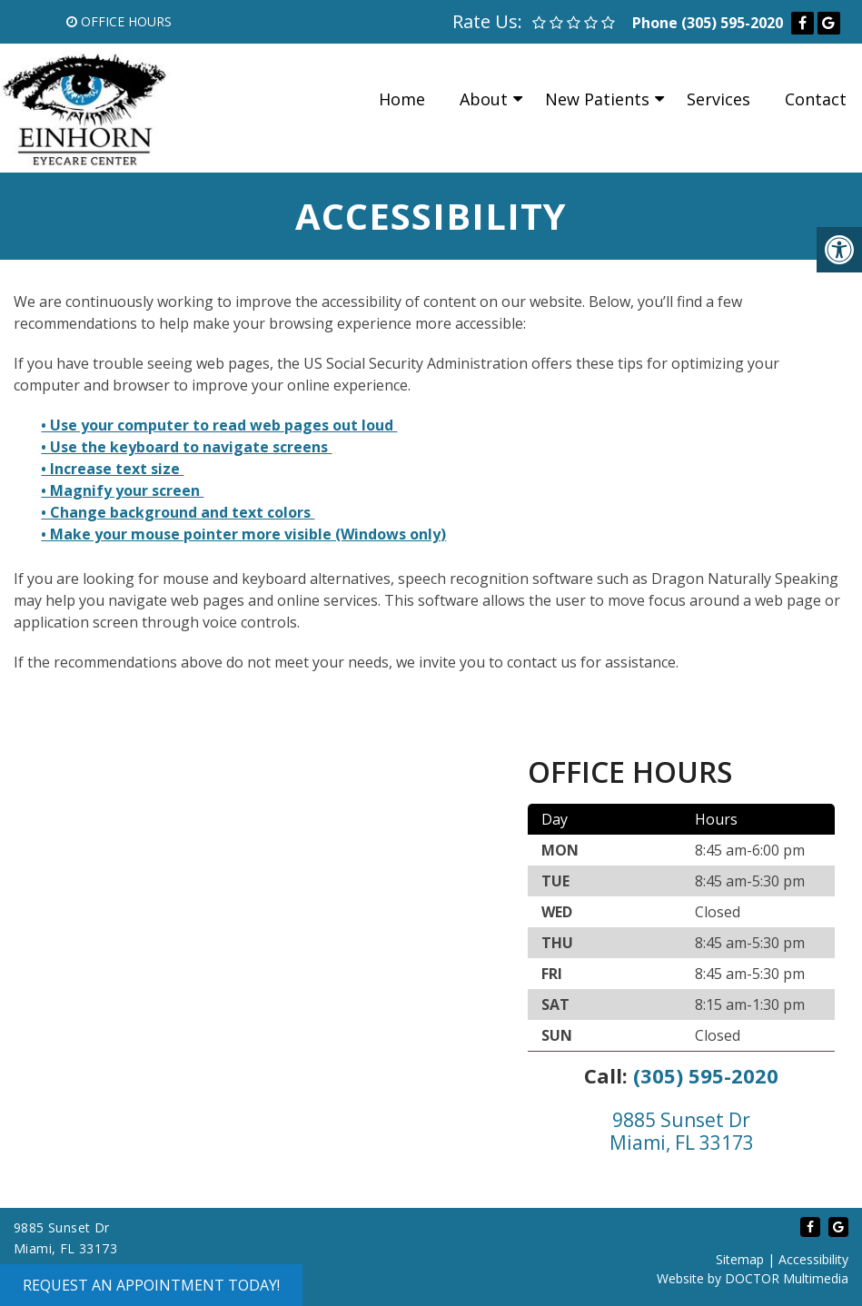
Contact (816, 99)
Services (718, 99)
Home (402, 99)
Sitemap (740, 1259)
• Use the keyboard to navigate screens (186, 447)
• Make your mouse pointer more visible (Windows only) (243, 534)
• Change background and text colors (177, 512)
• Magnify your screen (122, 490)
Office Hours (119, 21)
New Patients (597, 99)
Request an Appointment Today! (151, 1285)
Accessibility (813, 1259)
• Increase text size (112, 469)
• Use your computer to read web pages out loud (219, 425)
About (484, 99)
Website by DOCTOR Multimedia (752, 1278)
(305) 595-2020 (732, 23)
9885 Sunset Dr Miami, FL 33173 (681, 1131)
